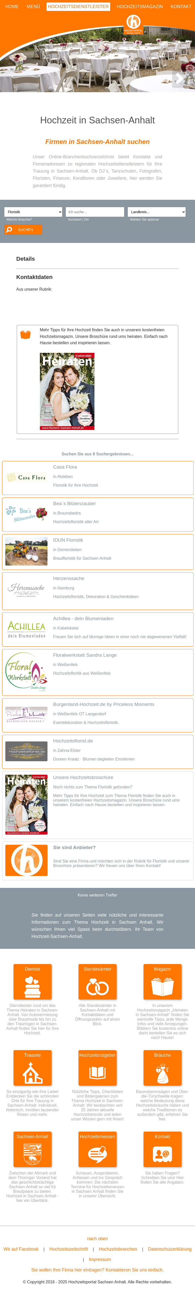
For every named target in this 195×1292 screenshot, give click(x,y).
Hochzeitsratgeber (97, 1055)
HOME (12, 6)
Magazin (162, 969)
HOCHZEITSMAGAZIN (140, 6)
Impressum (100, 1259)
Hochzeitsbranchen (118, 1249)
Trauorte (32, 1055)
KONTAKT (181, 6)
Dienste (32, 969)
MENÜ (33, 6)
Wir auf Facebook (21, 1249)
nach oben (97, 1238)
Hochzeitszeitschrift (69, 1249)
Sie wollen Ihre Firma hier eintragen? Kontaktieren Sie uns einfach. (97, 1269)
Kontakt (162, 1136)
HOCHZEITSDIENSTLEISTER (78, 6)
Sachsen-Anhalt (32, 1136)
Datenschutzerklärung (169, 1249)
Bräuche (162, 1055)
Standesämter (97, 969)
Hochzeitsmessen (97, 1136)
